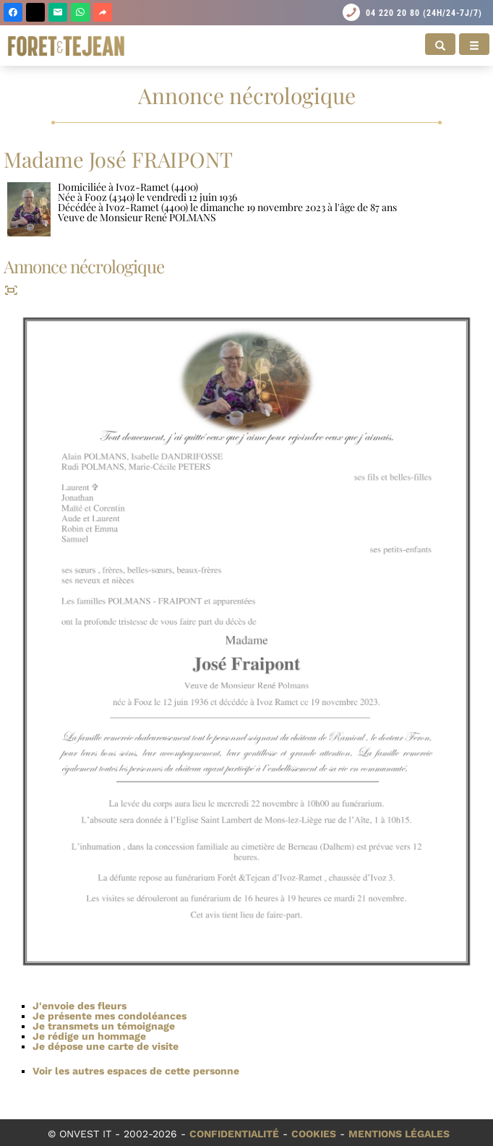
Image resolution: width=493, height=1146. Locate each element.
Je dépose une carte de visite (106, 1046)
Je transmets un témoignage (104, 1026)
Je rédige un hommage (89, 1036)
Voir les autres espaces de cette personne (136, 1071)
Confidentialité (234, 1133)
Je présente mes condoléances (110, 1016)
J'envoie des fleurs (80, 1006)
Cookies (313, 1133)
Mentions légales (399, 1133)
